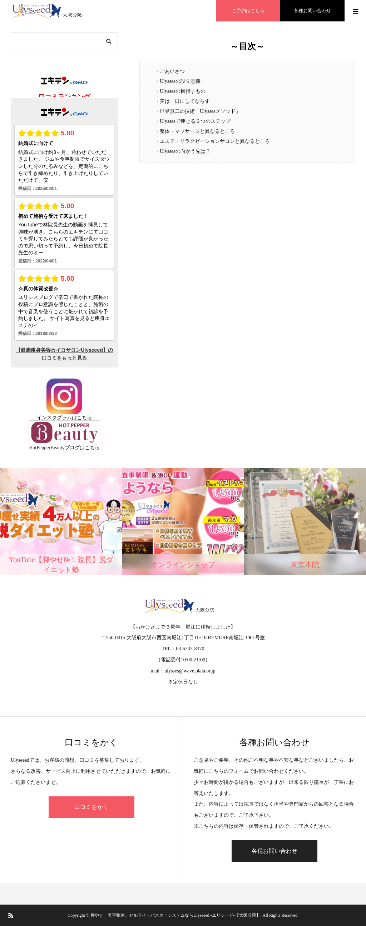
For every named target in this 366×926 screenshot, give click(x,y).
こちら (84, 417)
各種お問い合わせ (274, 851)
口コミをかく (91, 807)
